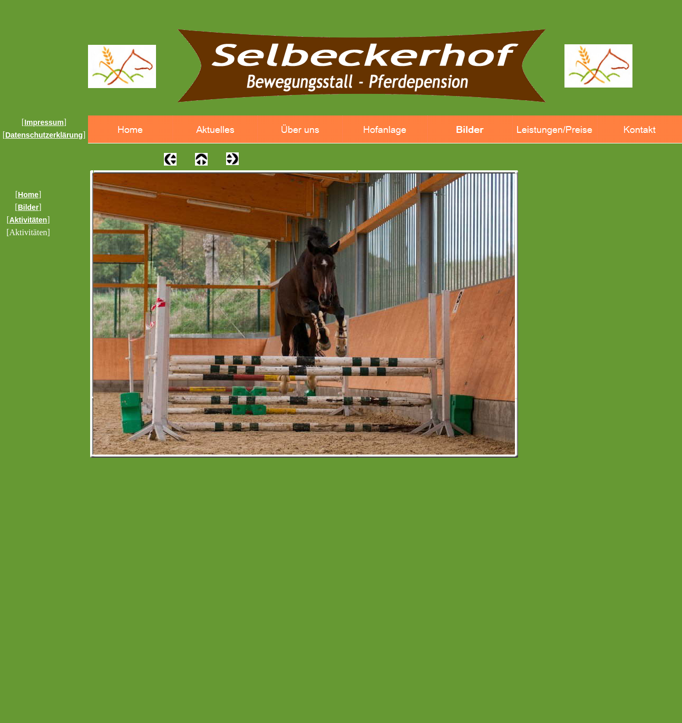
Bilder (28, 207)
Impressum (44, 122)
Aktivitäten (28, 220)
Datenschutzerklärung (44, 135)
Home (28, 194)
